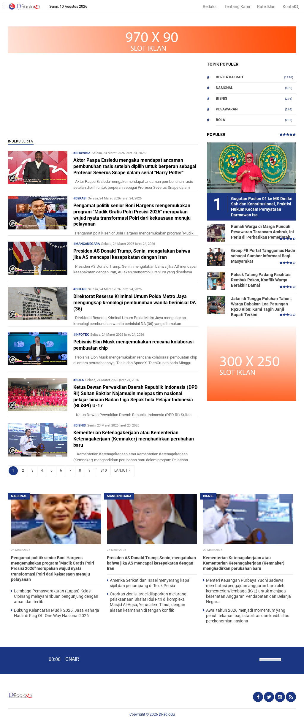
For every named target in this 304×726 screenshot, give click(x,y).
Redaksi (210, 6)
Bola (220, 120)
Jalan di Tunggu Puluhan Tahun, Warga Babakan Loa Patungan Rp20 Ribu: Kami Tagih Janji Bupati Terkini (261, 306)
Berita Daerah (229, 77)
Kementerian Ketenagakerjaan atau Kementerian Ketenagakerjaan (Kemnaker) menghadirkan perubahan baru (133, 439)
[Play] (19, 660)
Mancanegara (119, 496)
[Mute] (252, 658)
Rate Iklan (266, 6)
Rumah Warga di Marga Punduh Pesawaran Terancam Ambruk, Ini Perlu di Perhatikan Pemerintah (262, 232)
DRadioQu (167, 714)
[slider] (269, 663)
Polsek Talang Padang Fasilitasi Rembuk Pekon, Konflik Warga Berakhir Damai (261, 280)
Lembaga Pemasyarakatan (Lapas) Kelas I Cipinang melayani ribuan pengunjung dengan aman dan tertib (56, 596)
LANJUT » (122, 470)
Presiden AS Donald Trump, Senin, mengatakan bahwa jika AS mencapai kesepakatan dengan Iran (131, 254)
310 (104, 470)
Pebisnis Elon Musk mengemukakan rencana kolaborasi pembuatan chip (133, 345)
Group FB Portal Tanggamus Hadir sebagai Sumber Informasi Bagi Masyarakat (263, 256)
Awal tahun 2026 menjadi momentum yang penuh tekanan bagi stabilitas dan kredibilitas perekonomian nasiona (247, 615)
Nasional (224, 88)
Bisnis (221, 98)
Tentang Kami (237, 6)
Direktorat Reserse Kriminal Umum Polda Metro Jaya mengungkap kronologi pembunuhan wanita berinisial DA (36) (134, 303)
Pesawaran (227, 109)
